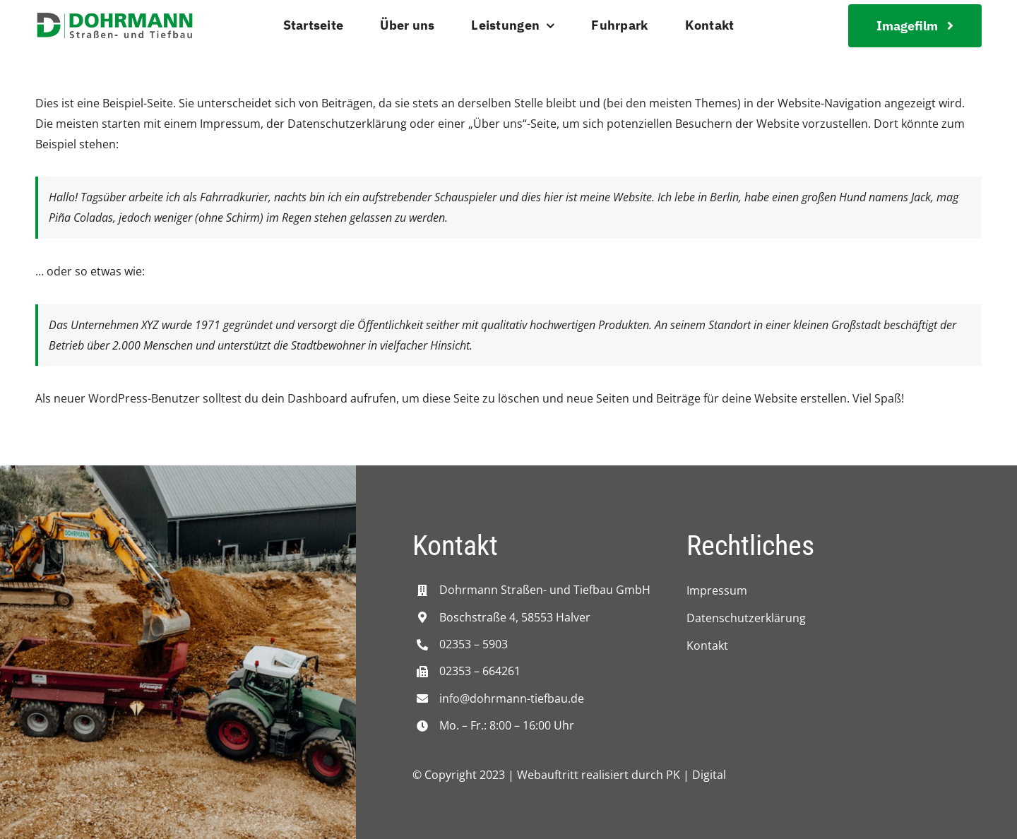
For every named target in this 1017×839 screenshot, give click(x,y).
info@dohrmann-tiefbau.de (511, 698)
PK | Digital (696, 775)
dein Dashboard (304, 398)
